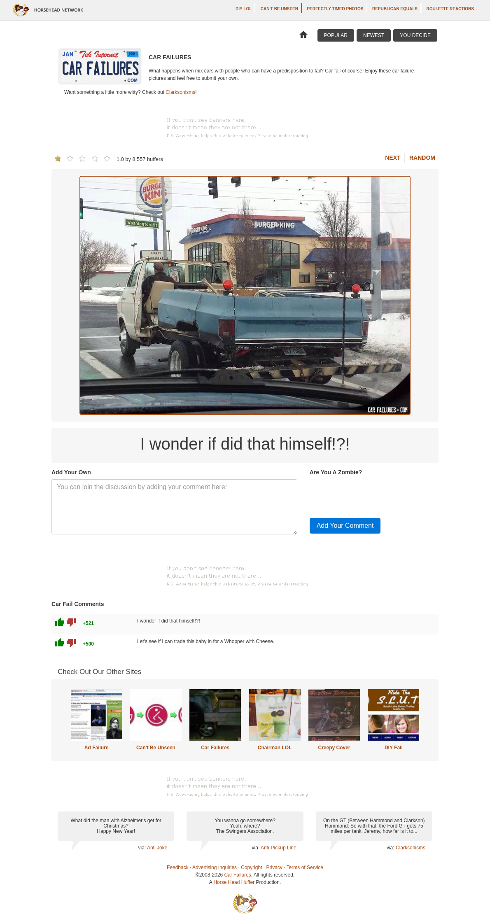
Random (422, 157)
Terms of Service (305, 867)
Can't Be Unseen (279, 9)
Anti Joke (157, 848)
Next (392, 157)
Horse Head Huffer (233, 882)
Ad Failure (96, 748)
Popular (336, 35)
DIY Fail (394, 748)
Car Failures (215, 748)
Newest (373, 35)
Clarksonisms (180, 92)
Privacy (274, 867)
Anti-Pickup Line (278, 848)
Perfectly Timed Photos (335, 9)
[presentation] (372, 495)
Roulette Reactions (450, 9)
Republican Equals (395, 9)
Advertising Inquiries (214, 867)
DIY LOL (244, 9)
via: (142, 848)
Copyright (251, 867)
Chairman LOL (275, 748)
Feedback (178, 867)
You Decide (415, 35)
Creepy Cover (334, 748)
